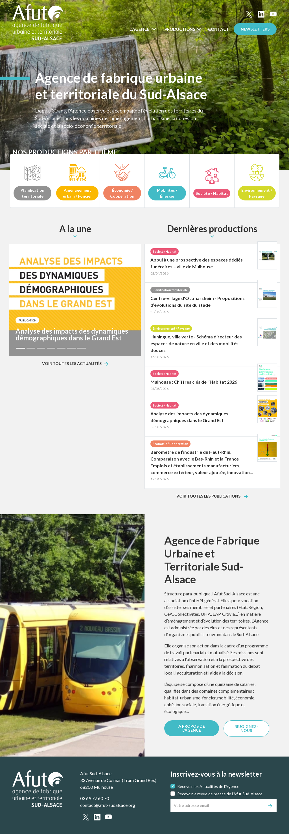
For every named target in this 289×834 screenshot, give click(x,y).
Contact (218, 29)
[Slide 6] (71, 348)
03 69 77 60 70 (94, 798)
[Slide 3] (41, 348)
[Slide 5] (61, 348)
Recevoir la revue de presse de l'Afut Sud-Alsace (219, 793)
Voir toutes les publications (208, 496)
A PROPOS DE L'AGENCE (191, 728)
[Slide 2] (31, 348)
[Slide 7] (81, 348)
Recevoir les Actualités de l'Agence (208, 786)
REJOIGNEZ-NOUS (246, 728)
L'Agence (140, 29)
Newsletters (255, 29)
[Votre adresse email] (217, 805)
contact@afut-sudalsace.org (107, 805)
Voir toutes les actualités (72, 364)
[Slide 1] (20, 348)
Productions (180, 29)
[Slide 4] (51, 348)
